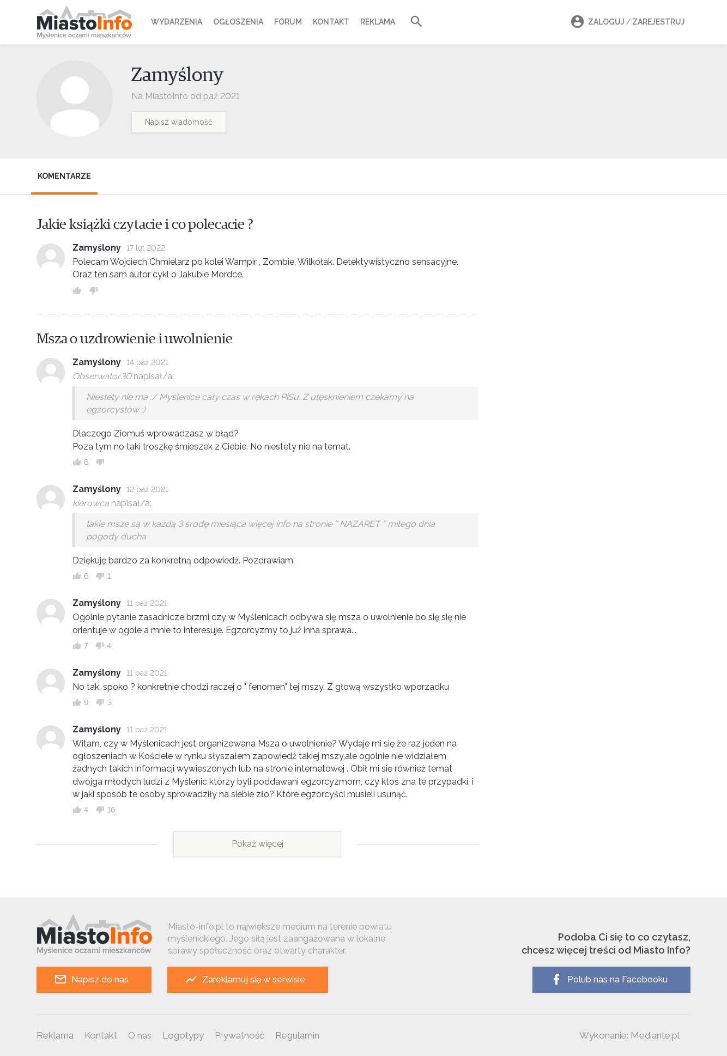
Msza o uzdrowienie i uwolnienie (135, 339)
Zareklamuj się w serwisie (245, 979)
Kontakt (331, 21)
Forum (288, 21)
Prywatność (239, 1035)
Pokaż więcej (257, 844)
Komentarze (64, 176)
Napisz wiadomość (179, 122)
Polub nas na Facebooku (609, 979)
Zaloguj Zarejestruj (626, 22)
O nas (140, 1035)
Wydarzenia (176, 21)
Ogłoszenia (238, 21)
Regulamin (297, 1035)
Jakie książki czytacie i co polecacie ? (145, 224)
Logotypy (183, 1035)
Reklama (377, 21)
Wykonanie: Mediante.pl (629, 1035)
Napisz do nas (91, 979)
